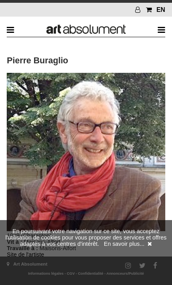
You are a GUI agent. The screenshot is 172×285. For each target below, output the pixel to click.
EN (161, 9)
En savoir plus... (124, 244)
